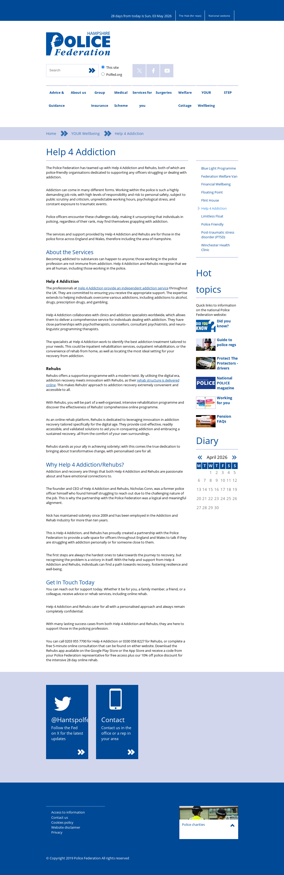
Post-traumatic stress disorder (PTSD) (217, 234)
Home (51, 133)
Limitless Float (212, 216)
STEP (228, 92)
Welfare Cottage (185, 99)
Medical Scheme (121, 99)
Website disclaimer (65, 827)
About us (78, 92)
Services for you (142, 99)
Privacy (56, 832)
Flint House (210, 200)
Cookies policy (62, 822)
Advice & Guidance (57, 99)
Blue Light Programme (218, 168)
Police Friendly (212, 224)
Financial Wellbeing (216, 184)
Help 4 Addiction (214, 208)
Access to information (68, 812)
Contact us (59, 817)
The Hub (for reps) (190, 15)
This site (112, 67)
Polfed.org (114, 74)
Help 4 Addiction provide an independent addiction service (123, 288)
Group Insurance (99, 99)
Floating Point (212, 192)
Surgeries (164, 92)
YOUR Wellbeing (206, 99)
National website (219, 15)
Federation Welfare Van (219, 176)
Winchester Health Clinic (215, 247)
